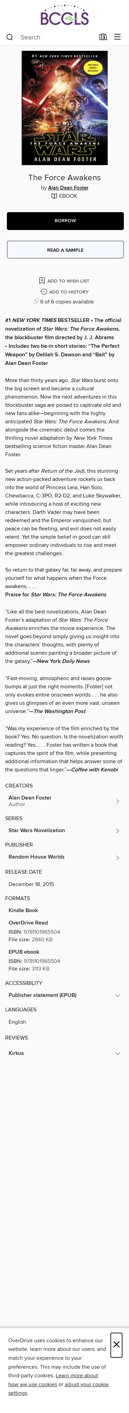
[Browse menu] (117, 37)
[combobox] (50, 37)
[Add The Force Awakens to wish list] (64, 280)
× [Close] (116, 1345)
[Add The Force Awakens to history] (65, 292)
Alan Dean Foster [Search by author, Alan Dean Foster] (68, 188)
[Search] (9, 37)
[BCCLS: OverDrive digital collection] (64, 14)
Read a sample (65, 250)
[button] (65, 221)
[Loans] (103, 38)
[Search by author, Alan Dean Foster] (64, 801)
